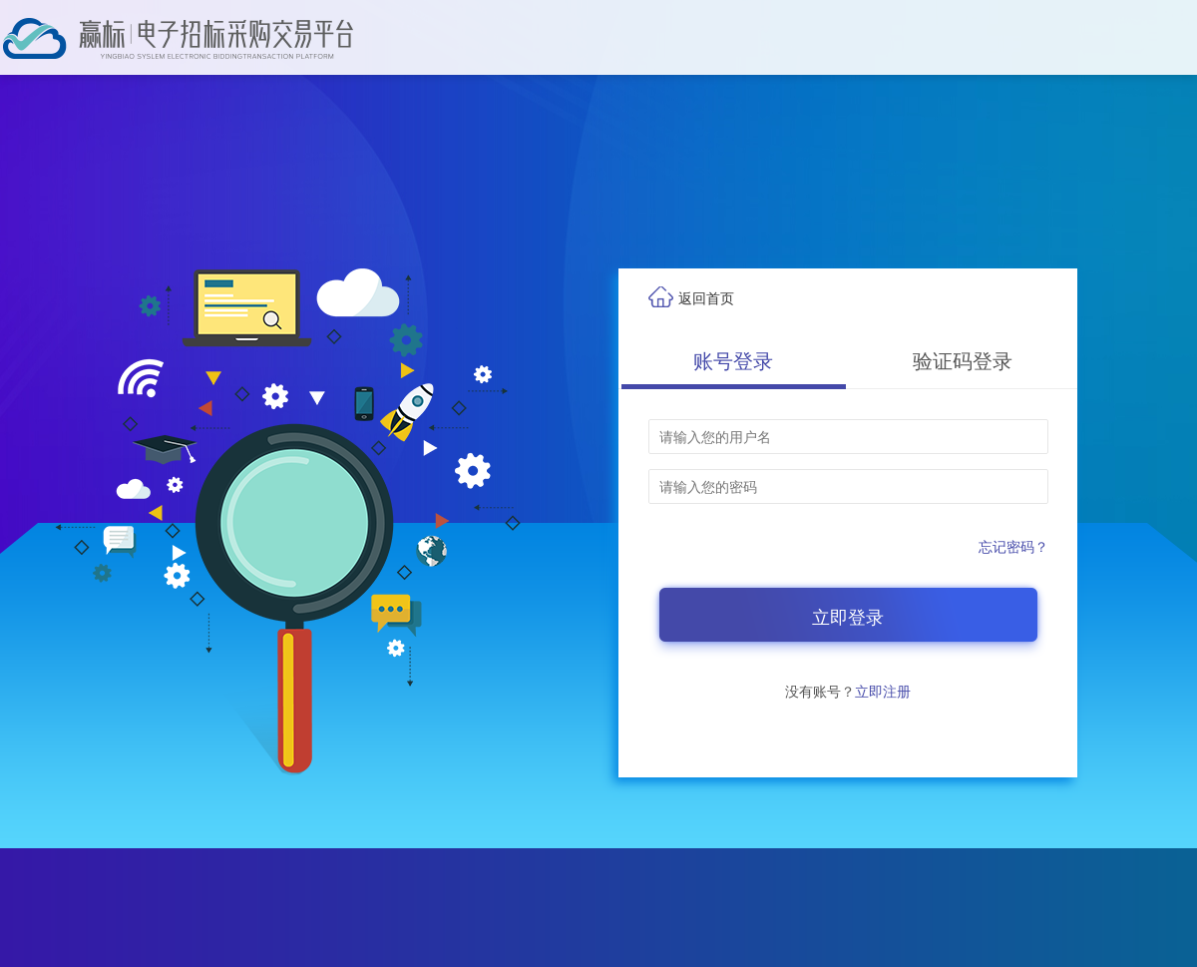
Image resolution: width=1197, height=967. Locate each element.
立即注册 (883, 692)
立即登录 (848, 618)
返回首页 (706, 298)
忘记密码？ (1013, 547)
